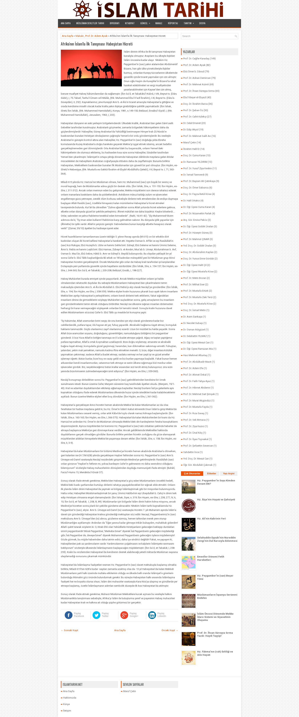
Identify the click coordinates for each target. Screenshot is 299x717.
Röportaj (173, 23)
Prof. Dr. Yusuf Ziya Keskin (197, 168)
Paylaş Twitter (105, 614)
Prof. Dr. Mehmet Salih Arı (197, 136)
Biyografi (114, 23)
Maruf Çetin (189, 142)
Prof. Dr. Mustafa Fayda (196, 406)
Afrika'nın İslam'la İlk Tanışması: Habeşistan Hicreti (97, 44)
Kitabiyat (130, 23)
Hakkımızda (69, 697)
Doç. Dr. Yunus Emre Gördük (198, 258)
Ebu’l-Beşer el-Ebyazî (194, 97)
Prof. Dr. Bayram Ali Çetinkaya (199, 181)
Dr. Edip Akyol (191, 129)
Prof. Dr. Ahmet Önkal (195, 374)
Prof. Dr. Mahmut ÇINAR (196, 239)
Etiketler (211, 473)
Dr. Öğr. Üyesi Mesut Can (196, 342)
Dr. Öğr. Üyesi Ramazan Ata (198, 348)
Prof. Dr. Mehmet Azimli (196, 84)
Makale (158, 23)
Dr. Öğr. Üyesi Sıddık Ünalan (198, 226)
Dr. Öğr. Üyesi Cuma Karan (197, 207)
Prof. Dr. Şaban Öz (193, 110)
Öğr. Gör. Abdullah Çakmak (198, 464)
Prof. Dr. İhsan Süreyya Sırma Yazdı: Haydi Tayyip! (215, 634)
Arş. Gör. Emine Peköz (195, 220)
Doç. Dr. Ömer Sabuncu (196, 187)
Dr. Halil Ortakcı (191, 200)
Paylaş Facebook (79, 614)
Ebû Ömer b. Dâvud (193, 71)
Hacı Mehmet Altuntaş (195, 355)
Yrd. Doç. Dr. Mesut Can (196, 458)
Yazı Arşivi (229, 473)
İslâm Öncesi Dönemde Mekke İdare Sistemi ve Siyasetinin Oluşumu (215, 617)
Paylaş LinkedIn (162, 614)
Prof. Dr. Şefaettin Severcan (198, 445)
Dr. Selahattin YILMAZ (195, 336)
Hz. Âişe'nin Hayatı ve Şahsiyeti (216, 499)
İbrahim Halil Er (191, 149)
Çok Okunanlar (192, 473)
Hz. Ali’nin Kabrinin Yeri (211, 518)
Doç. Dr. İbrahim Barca (195, 103)
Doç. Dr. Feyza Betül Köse (197, 194)
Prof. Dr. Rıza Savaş (193, 413)
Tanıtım (190, 22)
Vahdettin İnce (191, 452)
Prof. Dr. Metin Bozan (194, 278)
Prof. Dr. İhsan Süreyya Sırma (199, 90)
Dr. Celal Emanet (192, 123)
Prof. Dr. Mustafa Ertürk (195, 290)
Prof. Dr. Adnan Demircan (197, 78)
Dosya (202, 23)
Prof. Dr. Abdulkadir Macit (197, 361)
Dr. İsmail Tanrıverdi (193, 174)
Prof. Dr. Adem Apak (96, 35)
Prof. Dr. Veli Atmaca (194, 419)
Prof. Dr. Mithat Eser (194, 284)
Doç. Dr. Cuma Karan (194, 155)
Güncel (146, 22)
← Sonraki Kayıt (69, 630)
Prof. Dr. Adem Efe (193, 368)
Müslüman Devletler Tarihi (90, 23)
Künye (66, 704)
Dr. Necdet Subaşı (193, 323)
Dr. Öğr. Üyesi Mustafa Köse (198, 271)
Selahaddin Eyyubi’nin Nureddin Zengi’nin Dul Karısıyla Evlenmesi (217, 539)
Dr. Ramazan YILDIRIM (195, 161)
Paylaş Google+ (134, 614)
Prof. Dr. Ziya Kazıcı (193, 426)
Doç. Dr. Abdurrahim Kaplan (198, 252)
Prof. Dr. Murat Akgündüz (197, 400)
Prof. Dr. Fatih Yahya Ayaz (197, 381)
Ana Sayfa (66, 23)
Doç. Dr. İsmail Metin (194, 310)
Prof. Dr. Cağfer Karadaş (196, 58)
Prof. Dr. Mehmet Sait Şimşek (199, 394)
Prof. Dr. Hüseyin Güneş (196, 232)
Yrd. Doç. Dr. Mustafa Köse (198, 303)
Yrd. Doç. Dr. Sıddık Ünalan (197, 245)
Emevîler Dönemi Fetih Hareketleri (210, 558)
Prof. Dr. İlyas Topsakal (195, 439)
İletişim (67, 710)
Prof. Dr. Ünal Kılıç (193, 432)
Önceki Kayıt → (170, 630)
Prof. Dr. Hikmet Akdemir (196, 387)
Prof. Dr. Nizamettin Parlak (197, 213)
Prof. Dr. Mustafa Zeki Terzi (198, 297)
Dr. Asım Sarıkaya (192, 316)
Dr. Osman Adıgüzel (194, 329)
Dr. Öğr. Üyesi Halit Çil (195, 265)
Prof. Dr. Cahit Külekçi (195, 116)
